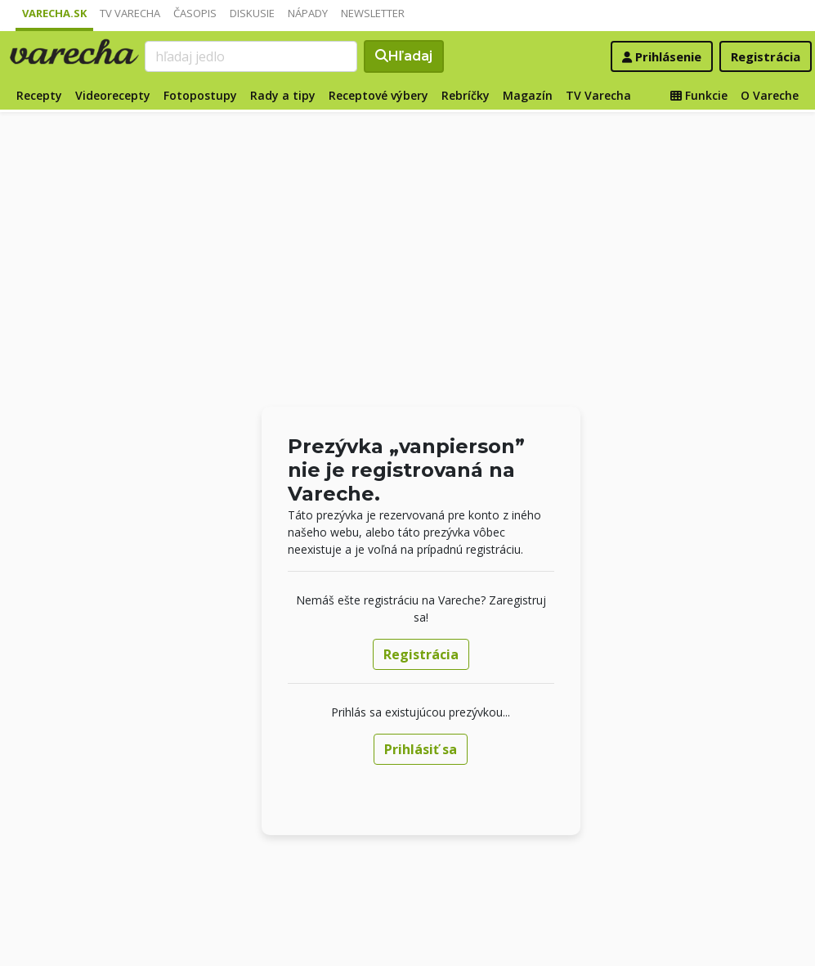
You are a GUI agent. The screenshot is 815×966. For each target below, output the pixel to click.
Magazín (528, 95)
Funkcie (699, 95)
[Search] (251, 56)
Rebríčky (465, 95)
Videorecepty (112, 95)
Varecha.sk (54, 13)
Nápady (308, 13)
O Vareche (770, 95)
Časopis (195, 13)
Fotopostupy (200, 95)
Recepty (39, 95)
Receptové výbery (378, 95)
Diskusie (252, 13)
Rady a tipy (283, 95)
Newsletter (373, 13)
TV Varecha (130, 13)
